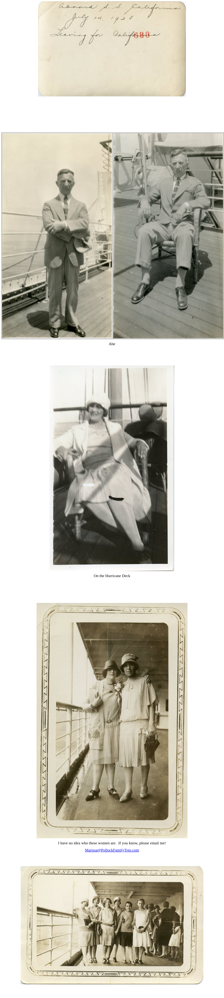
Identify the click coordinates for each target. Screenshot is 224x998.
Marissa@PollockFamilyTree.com (112, 850)
